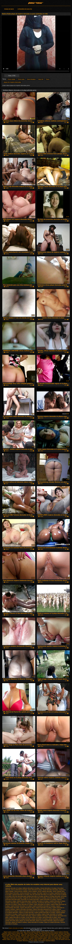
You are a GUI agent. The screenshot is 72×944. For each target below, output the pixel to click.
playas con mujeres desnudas (44, 920)
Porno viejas (23, 932)
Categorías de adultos (25, 9)
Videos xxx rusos (11, 939)
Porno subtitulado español (40, 938)
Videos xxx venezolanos (24, 937)
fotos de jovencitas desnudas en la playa (41, 894)
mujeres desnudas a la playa (43, 907)
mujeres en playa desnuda (26, 912)
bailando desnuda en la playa (13, 888)
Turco (47, 79)
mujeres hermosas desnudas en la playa (29, 914)
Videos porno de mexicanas (28, 934)
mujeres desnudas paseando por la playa (44, 909)
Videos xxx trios (38, 939)
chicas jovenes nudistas (21, 891)
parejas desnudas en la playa (39, 919)
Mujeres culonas (8, 932)
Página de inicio (9, 9)
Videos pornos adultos (32, 935)
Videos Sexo (48, 935)
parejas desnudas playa (12, 920)
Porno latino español (57, 935)
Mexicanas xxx (26, 940)
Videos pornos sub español (48, 934)
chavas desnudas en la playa (48, 888)
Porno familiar (41, 940)
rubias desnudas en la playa (35, 922)
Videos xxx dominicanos (16, 938)
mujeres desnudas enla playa (24, 909)
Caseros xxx (38, 934)
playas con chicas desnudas (27, 920)
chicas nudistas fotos (58, 891)
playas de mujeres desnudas (12, 82)
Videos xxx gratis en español (34, 932)
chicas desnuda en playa (35, 889)
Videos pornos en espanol (48, 939)
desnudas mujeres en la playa (45, 893)
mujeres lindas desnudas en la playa (51, 914)
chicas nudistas (32, 891)
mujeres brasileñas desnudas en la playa (43, 906)
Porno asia (21, 79)
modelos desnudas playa (12, 902)
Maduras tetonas (45, 932)
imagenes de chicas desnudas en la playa (34, 898)
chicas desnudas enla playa (50, 889)
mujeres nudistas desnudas (23, 915)
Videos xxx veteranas (53, 937)
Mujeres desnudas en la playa (36, 2)
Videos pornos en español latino (16, 933)
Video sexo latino (13, 937)
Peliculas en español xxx (22, 939)
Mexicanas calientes (53, 933)
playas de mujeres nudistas (19, 922)
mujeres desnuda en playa (27, 907)
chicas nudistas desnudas (45, 891)
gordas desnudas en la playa (35, 896)
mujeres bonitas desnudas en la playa (21, 906)
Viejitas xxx (23, 935)
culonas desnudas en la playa (27, 893)
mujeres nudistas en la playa (40, 915)
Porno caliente (34, 940)
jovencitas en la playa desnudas (30, 899)
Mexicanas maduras (6, 934)
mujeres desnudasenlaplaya (52, 911)
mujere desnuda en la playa (25, 904)
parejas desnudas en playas (56, 919)
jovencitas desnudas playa (12, 899)
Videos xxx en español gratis (54, 938)
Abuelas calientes (34, 937)
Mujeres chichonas (28, 933)
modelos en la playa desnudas (28, 902)
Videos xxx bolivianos (64, 937)
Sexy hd (40, 79)
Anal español (41, 935)
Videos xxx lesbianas (15, 935)
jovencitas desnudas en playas (55, 898)
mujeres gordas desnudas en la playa (44, 912)
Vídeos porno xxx (16, 934)
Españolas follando (50, 940)
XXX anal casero (59, 934)
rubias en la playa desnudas (52, 922)
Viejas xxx (31, 939)
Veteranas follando (43, 933)
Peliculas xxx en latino (64, 933)
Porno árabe (11, 79)
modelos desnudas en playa (57, 901)
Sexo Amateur (31, 79)
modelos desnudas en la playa (40, 901)
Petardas (36, 933)
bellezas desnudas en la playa (31, 888)
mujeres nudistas (10, 915)
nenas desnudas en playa (49, 917)
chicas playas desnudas (12, 893)
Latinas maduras (43, 937)
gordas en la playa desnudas (52, 896)
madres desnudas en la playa (48, 899)
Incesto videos (15, 932)
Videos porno (6, 938)
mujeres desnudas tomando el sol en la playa (31, 911)
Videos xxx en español (28, 938)
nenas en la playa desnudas (23, 919)
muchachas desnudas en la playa (47, 902)
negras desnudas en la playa (17, 917)
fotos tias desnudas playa (19, 896)
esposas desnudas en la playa (20, 894)
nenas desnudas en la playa (34, 917)
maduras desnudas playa (24, 901)
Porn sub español (60, 939)
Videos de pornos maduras (56, 932)
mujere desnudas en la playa (42, 904)
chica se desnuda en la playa (19, 889)
